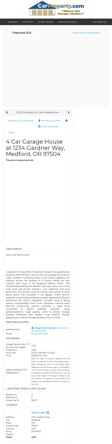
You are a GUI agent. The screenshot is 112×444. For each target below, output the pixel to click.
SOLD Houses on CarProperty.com (37, 112)
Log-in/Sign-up (99, 22)
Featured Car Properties (86, 32)
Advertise (13, 22)
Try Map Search (46, 22)
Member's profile (49, 120)
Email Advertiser (48, 126)
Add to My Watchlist (20, 120)
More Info (28, 22)
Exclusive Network (67, 22)
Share (11, 132)
